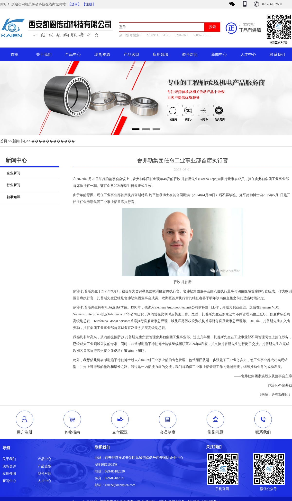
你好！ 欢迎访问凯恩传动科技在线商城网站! (34, 4)
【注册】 (89, 4)
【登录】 (74, 4)
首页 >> (6, 141)
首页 (14, 54)
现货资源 (102, 54)
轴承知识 (13, 197)
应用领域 (160, 54)
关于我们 (44, 54)
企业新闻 (13, 173)
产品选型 (131, 54)
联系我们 (277, 54)
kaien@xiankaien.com (120, 485)
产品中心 (73, 54)
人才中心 (248, 54)
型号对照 (190, 54)
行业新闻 (13, 185)
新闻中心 (219, 54)
